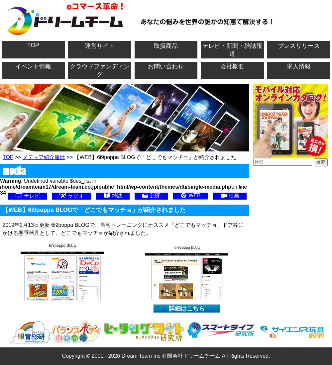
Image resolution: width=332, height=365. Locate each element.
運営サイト (100, 46)
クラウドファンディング (100, 70)
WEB (190, 195)
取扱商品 (166, 46)
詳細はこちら (187, 308)
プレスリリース (299, 46)
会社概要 (232, 66)
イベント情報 (33, 66)
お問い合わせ (166, 66)
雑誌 (112, 196)
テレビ (28, 196)
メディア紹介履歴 (44, 157)
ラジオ (71, 196)
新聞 (151, 196)
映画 (229, 196)
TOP (33, 45)
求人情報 (299, 66)
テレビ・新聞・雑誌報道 (232, 50)
